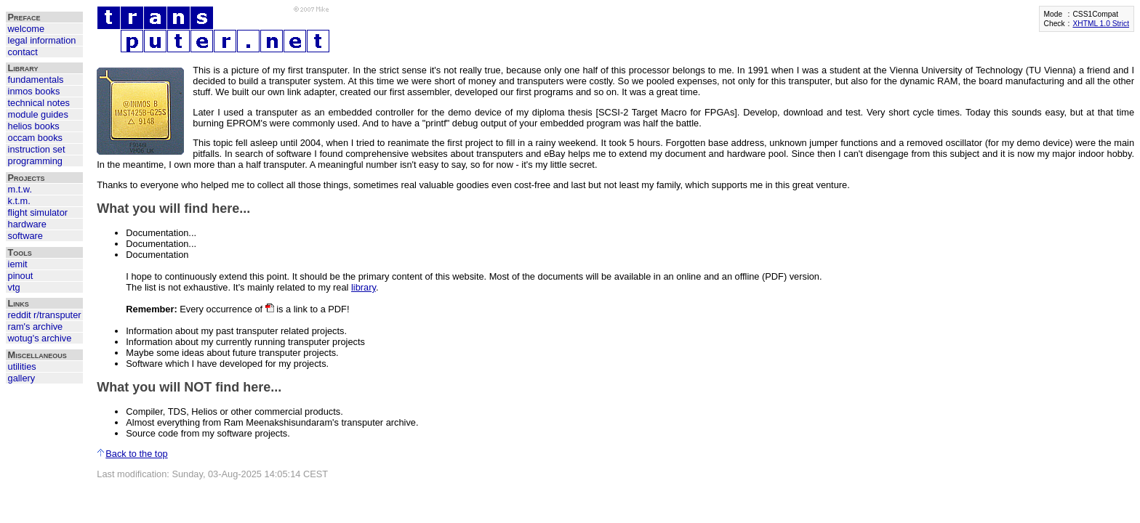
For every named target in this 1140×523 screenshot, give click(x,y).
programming (35, 160)
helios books (34, 126)
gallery (22, 378)
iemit (18, 264)
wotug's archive (40, 338)
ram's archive (35, 326)
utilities (22, 366)
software (25, 235)
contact (23, 51)
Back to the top (132, 453)
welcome (26, 28)
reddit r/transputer (44, 314)
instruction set (36, 149)
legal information (42, 40)
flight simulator (38, 212)
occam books (35, 137)
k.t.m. (19, 200)
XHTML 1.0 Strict (1100, 24)
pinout (20, 275)
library (363, 287)
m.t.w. (20, 189)
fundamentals (36, 79)
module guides (38, 114)
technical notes (39, 102)
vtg (14, 287)
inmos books (34, 91)
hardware (27, 224)
